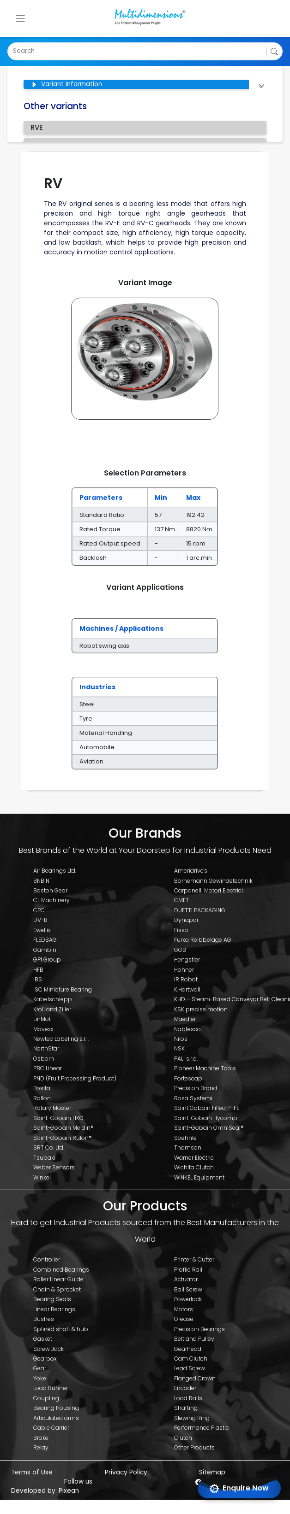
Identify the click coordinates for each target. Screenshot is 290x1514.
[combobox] (14, 51)
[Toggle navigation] (20, 18)
